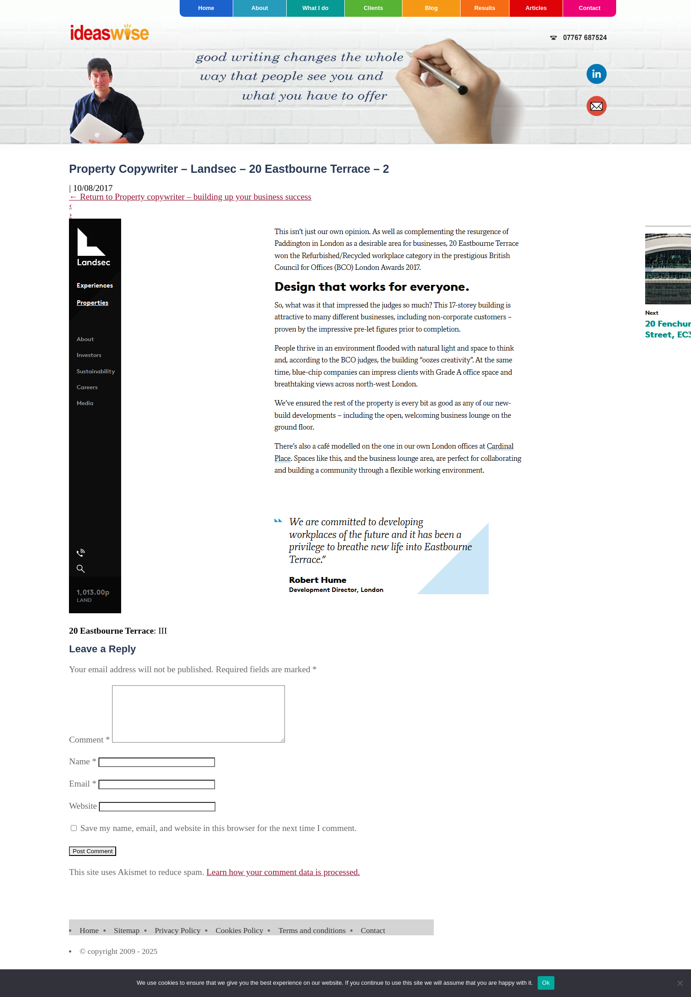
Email (82, 794)
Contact (590, 8)
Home (206, 8)
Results (484, 8)
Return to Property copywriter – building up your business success (190, 196)
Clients (373, 8)
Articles (536, 8)
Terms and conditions (312, 941)
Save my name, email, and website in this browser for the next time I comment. (218, 839)
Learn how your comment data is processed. (283, 883)
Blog (431, 8)
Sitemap (127, 941)
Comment (89, 750)
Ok (546, 982)
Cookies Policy (239, 941)
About (259, 8)
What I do (315, 8)
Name (82, 772)
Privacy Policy (178, 941)
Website (83, 816)
